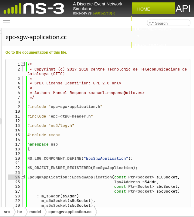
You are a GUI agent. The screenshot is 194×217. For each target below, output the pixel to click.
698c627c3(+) (104, 13)
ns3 (129, 158)
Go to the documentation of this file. (111, 52)
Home (142, 9)
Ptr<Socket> (132, 205)
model (35, 211)
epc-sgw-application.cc (69, 211)
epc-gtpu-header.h (146, 130)
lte (19, 211)
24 (89, 200)
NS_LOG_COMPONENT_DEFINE (129, 172)
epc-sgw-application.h (150, 120)
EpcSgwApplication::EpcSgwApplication (145, 200)
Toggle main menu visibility (8, 20)
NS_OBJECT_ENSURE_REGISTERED (134, 186)
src (7, 211)
